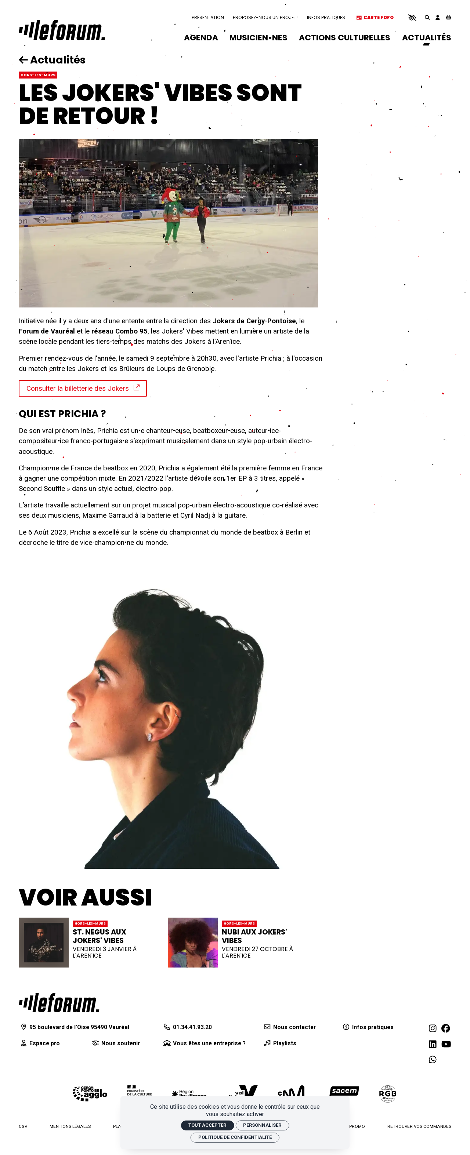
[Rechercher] (427, 17)
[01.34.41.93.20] (187, 1027)
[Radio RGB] (388, 1094)
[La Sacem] (342, 1093)
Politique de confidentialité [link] (235, 1137)
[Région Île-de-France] (189, 1093)
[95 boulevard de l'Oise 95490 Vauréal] (74, 1027)
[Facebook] (445, 1028)
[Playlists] (279, 1043)
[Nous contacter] (289, 1027)
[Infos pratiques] (367, 1027)
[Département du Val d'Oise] (242, 1094)
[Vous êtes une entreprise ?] (204, 1043)
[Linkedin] (433, 1044)
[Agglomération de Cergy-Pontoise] (90, 1093)
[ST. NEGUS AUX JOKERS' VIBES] (86, 943)
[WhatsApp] (433, 1060)
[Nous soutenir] (115, 1043)
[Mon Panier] (448, 17)
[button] (412, 17)
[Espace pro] (39, 1043)
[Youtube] (446, 1044)
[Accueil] (62, 30)
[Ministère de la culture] (139, 1094)
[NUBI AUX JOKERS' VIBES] (235, 943)
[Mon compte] (437, 17)
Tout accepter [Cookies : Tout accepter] (207, 1125)
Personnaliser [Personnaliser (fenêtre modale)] (262, 1125)
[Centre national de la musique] (291, 1094)
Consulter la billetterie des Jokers (83, 388)
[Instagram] (433, 1028)
